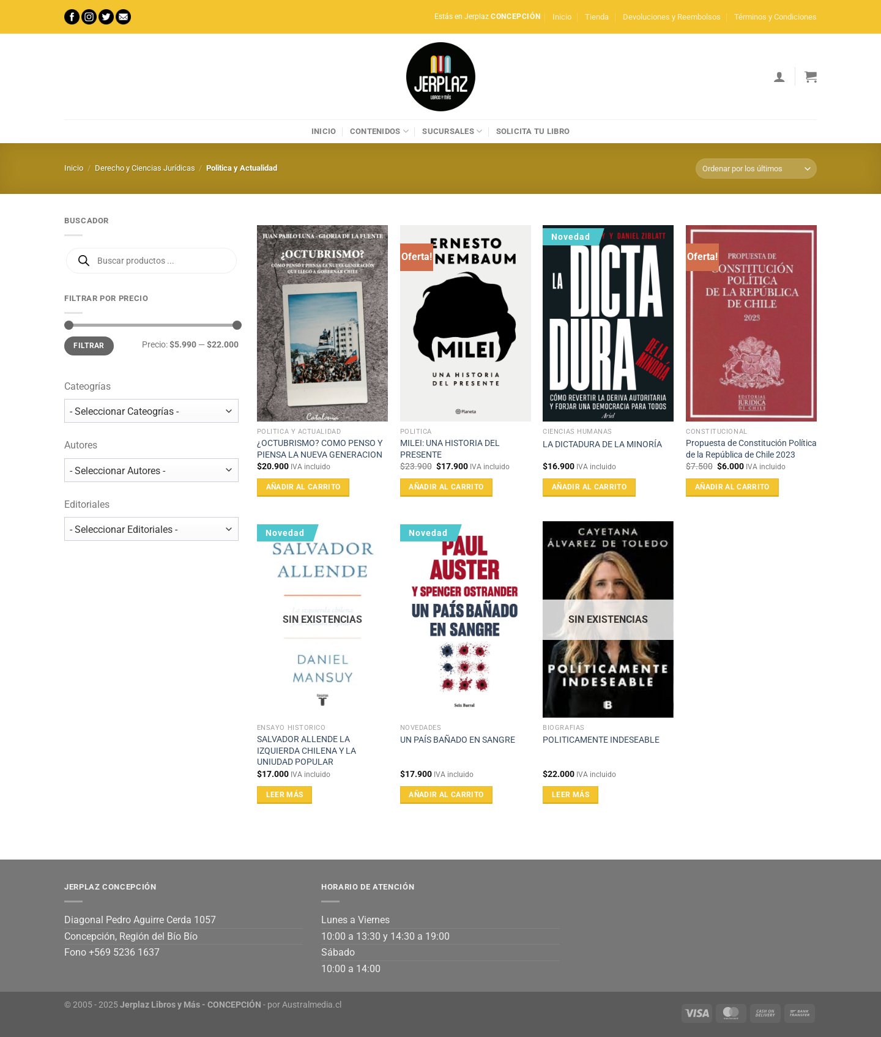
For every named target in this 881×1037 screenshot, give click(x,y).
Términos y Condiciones (775, 16)
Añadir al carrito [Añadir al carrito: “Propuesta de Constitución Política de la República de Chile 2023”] (732, 487)
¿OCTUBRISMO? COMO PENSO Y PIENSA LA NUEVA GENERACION (319, 449)
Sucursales (452, 131)
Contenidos (379, 131)
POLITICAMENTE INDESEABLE (601, 740)
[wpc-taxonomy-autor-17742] (151, 470)
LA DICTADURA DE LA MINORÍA (602, 444)
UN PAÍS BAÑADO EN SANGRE (457, 740)
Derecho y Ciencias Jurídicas (145, 168)
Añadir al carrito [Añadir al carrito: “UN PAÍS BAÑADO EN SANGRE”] (446, 794)
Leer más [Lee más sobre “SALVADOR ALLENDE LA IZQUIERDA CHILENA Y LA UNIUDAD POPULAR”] (284, 794)
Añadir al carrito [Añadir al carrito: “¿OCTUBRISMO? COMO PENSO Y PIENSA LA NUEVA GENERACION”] (303, 487)
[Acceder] (779, 76)
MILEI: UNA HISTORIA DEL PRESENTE (450, 449)
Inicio (561, 16)
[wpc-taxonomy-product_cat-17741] (151, 411)
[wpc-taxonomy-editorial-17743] (151, 529)
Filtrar (89, 345)
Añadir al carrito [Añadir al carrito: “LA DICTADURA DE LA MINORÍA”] (589, 487)
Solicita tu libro (533, 131)
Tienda (597, 16)
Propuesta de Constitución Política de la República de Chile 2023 (751, 449)
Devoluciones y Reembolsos (672, 16)
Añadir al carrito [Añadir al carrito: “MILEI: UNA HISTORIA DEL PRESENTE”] (446, 487)
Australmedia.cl (311, 1005)
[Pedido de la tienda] (756, 168)
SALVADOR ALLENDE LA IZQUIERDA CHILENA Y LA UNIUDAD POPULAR (306, 750)
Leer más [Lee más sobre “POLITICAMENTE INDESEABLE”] (570, 794)
